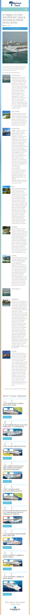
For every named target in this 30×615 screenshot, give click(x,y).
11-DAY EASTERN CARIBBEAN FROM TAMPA (13, 556)
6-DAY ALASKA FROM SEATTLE (14, 446)
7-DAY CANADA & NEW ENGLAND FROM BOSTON (12, 490)
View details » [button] (7, 417)
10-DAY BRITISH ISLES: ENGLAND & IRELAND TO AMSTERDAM (15, 426)
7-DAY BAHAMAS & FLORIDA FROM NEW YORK (13, 404)
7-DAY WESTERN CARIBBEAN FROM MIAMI (13, 577)
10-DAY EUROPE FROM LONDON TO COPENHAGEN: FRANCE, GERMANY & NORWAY (15, 512)
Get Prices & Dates (15, 28)
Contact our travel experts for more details (15, 389)
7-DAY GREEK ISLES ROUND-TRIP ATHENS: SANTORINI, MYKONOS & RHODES (13, 467)
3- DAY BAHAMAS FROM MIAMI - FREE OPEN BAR (15, 535)
